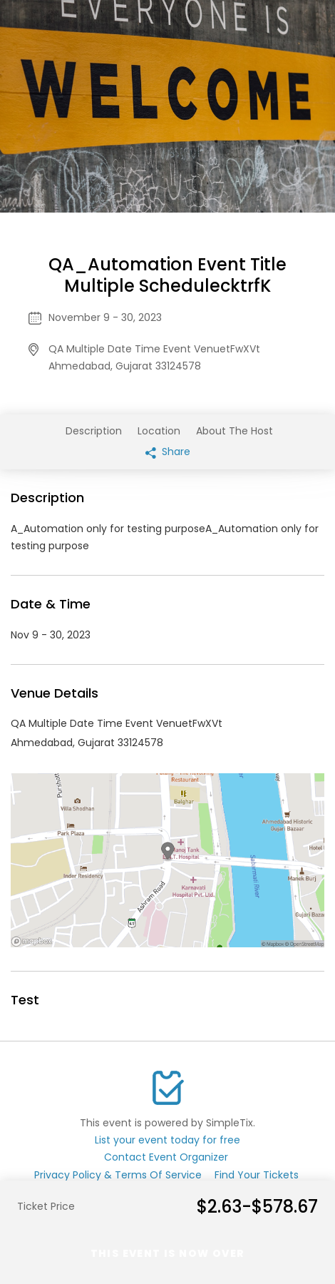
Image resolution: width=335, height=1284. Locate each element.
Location (159, 431)
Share (167, 451)
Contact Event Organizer (166, 1157)
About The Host (234, 431)
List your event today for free (167, 1140)
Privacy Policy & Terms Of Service (118, 1175)
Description (94, 431)
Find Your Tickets (257, 1175)
